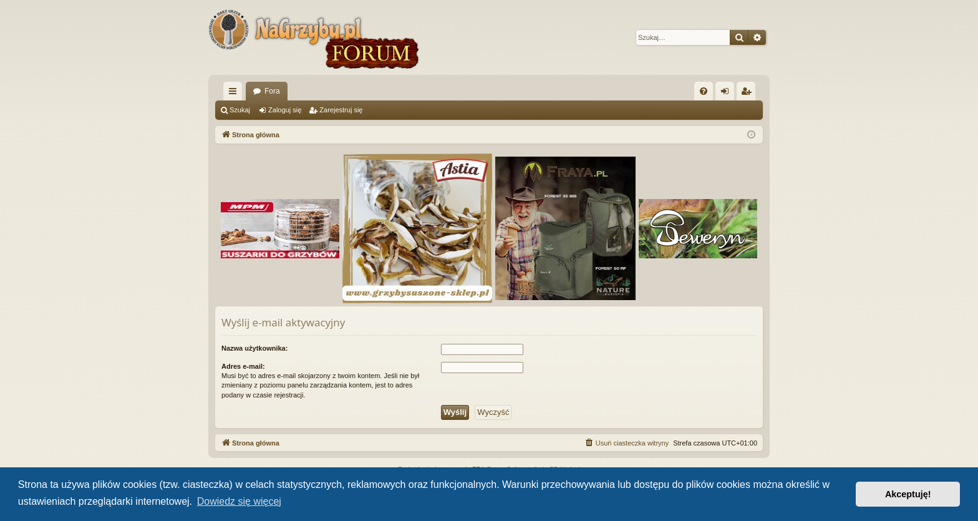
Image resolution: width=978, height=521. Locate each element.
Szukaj (240, 110)
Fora (272, 91)
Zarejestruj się (340, 110)
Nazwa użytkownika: (254, 348)
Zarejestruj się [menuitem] (748, 93)
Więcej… (235, 93)
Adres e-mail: (243, 366)
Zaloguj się (284, 110)
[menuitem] (703, 91)
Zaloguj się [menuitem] (727, 93)
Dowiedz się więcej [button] (239, 501)
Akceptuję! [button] (908, 494)
